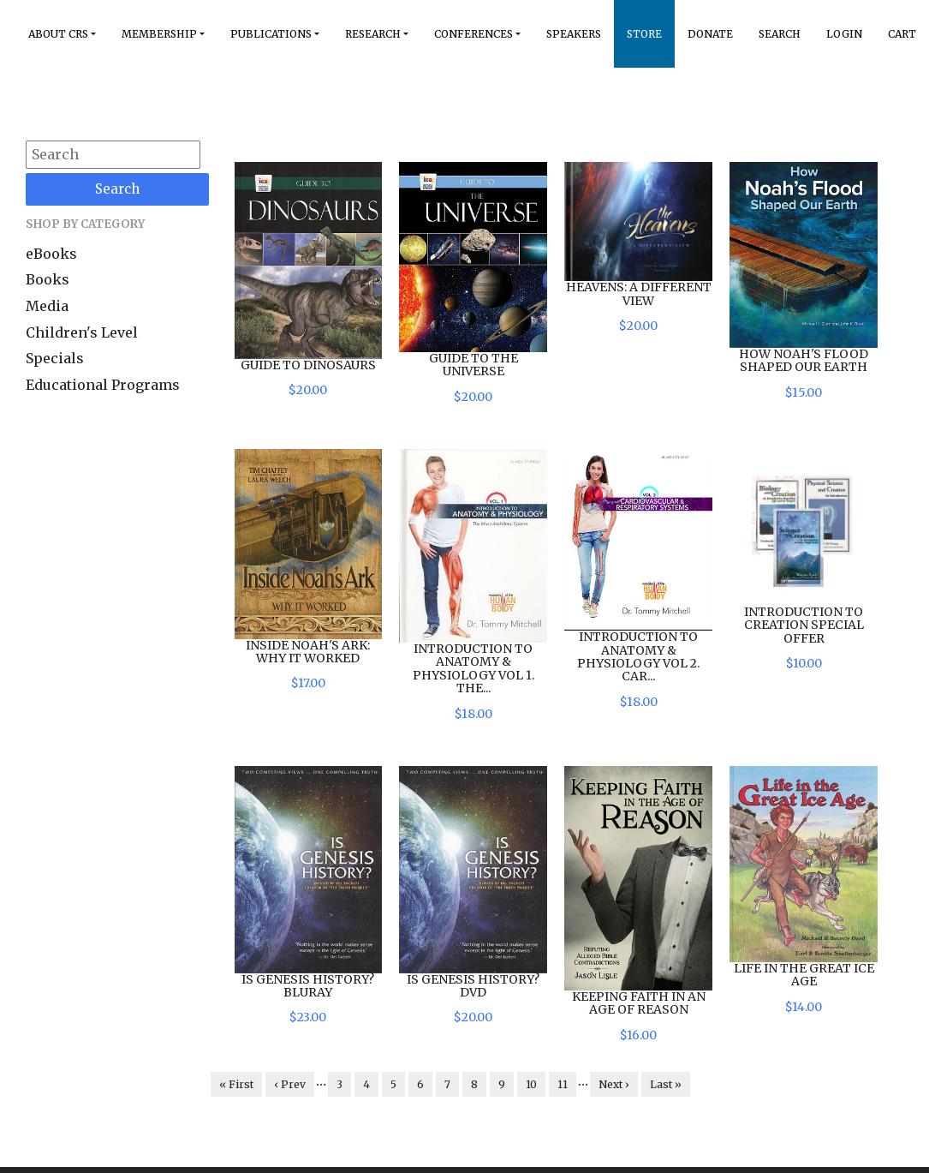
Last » (666, 1084)
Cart (902, 33)
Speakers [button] (573, 33)
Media (47, 305)
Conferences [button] (473, 33)
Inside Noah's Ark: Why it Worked (308, 651)
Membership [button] (159, 33)
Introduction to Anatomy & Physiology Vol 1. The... (473, 668)
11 (562, 1084)
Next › (613, 1084)
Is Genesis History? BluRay (307, 986)
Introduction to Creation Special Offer (804, 625)
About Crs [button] (58, 33)
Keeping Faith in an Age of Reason (639, 1003)
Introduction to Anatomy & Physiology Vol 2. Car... (638, 656)
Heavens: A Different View (639, 293)
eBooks (51, 253)
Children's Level (82, 332)
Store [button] (644, 33)
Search (117, 189)
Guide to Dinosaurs (308, 365)
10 (531, 1084)
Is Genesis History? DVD (473, 986)
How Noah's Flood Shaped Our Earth (803, 360)
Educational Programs (103, 384)
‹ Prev (290, 1084)
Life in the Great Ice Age (804, 975)
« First (236, 1084)
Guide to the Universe (473, 364)
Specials (55, 358)
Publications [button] (271, 33)
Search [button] (780, 33)
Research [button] (373, 33)
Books (47, 279)
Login (844, 33)
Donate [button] (710, 33)
